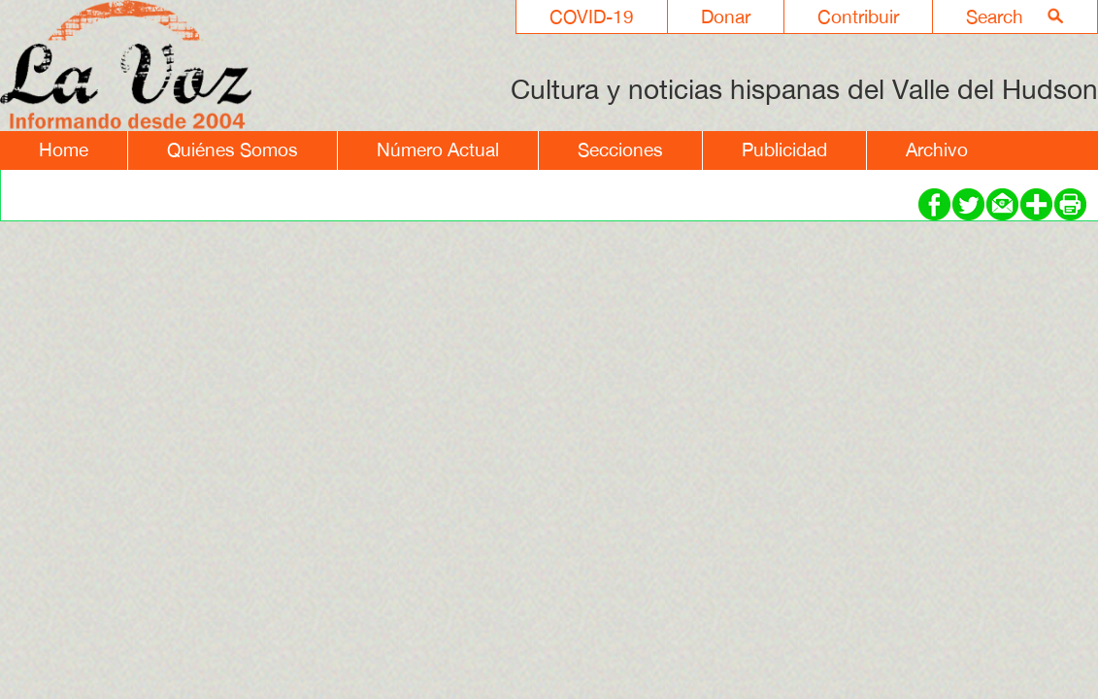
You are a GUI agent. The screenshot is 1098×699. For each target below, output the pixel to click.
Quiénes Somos (232, 149)
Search (994, 16)
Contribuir (858, 16)
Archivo (937, 149)
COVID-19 (591, 16)
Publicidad (784, 149)
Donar (725, 16)
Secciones (620, 149)
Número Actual (438, 149)
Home (63, 149)
